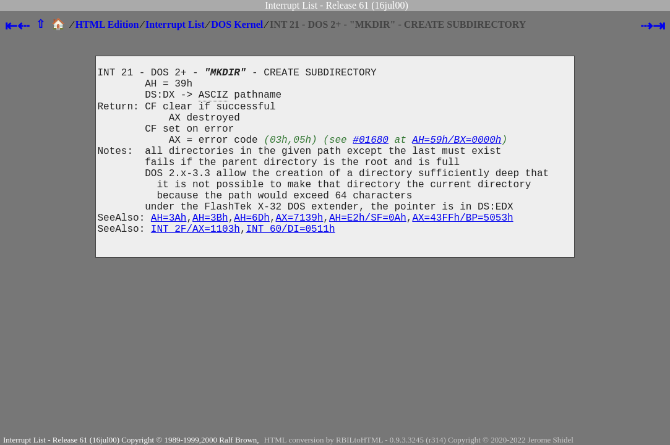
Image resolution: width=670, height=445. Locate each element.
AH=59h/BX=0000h (456, 156)
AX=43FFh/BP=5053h (462, 251)
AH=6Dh (252, 251)
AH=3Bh (210, 251)
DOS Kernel (237, 24)
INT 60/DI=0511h (290, 265)
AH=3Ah (169, 251)
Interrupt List (175, 24)
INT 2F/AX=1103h (195, 265)
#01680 (371, 156)
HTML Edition (107, 24)
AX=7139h (300, 251)
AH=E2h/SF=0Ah (367, 251)
